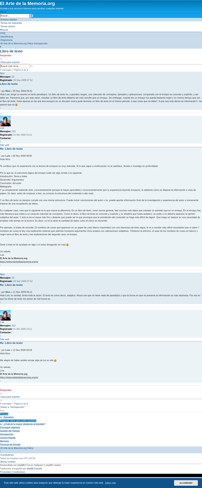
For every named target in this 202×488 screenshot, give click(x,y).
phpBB (21, 465)
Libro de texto (11, 51)
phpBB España (34, 468)
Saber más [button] (110, 483)
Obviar (3, 12)
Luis (2, 128)
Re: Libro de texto (11, 148)
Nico (2, 73)
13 (13, 77)
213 (14, 131)
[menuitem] (11, 23)
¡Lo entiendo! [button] (185, 483)
